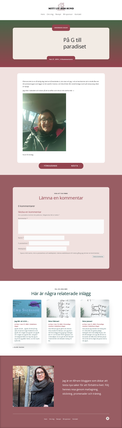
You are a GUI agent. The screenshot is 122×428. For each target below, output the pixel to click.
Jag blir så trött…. (21, 321)
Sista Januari (87, 321)
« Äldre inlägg (18, 347)
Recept (58, 14)
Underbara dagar (61, 27)
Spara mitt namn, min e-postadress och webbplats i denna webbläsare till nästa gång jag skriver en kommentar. (60, 253)
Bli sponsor (68, 14)
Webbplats (22, 249)
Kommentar (23, 218)
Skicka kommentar (98, 256)
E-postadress (23, 243)
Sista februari (53, 321)
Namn (21, 238)
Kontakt (78, 14)
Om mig (50, 14)
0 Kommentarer (66, 59)
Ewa (17, 324)
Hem (43, 14)
